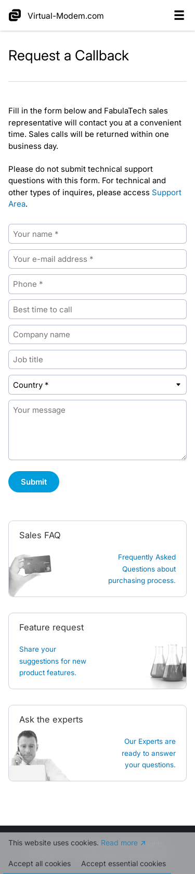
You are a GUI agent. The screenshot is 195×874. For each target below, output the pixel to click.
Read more (119, 842)
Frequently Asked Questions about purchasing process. (142, 569)
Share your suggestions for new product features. (52, 661)
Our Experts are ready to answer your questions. (149, 753)
